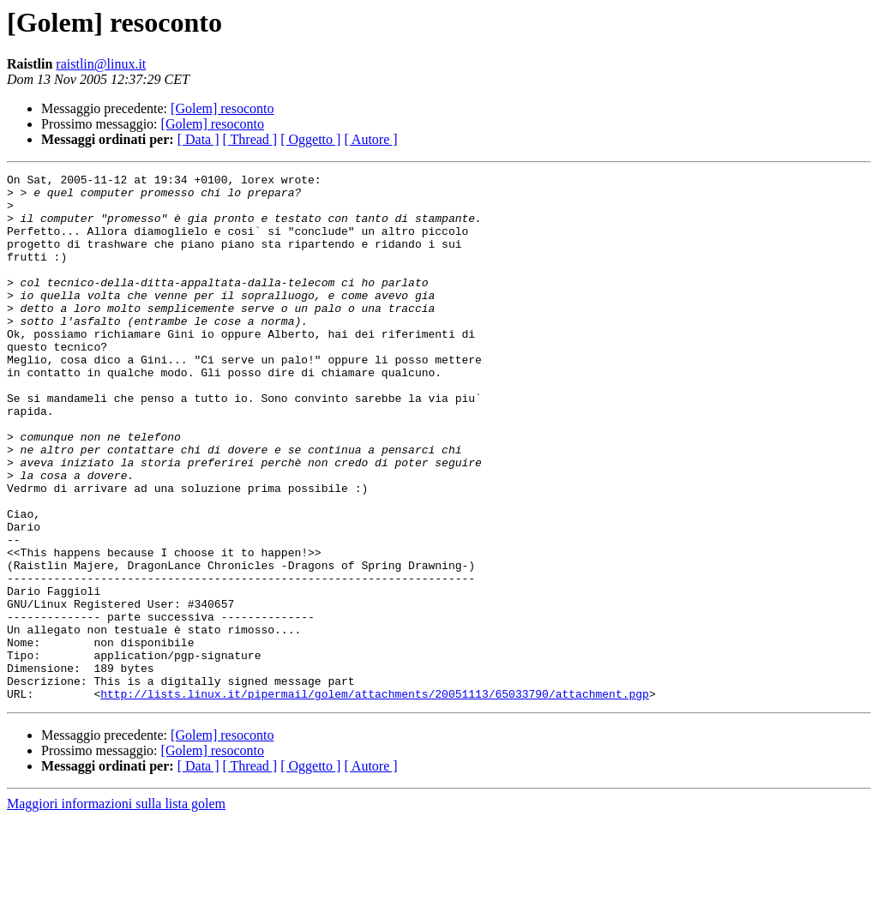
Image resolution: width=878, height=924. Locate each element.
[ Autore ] (370, 139)
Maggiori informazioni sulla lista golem (116, 909)
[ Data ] (198, 139)
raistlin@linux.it (101, 64)
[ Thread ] (250, 139)
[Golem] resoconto (222, 108)
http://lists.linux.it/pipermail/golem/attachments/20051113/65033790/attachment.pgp (374, 799)
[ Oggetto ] (310, 139)
